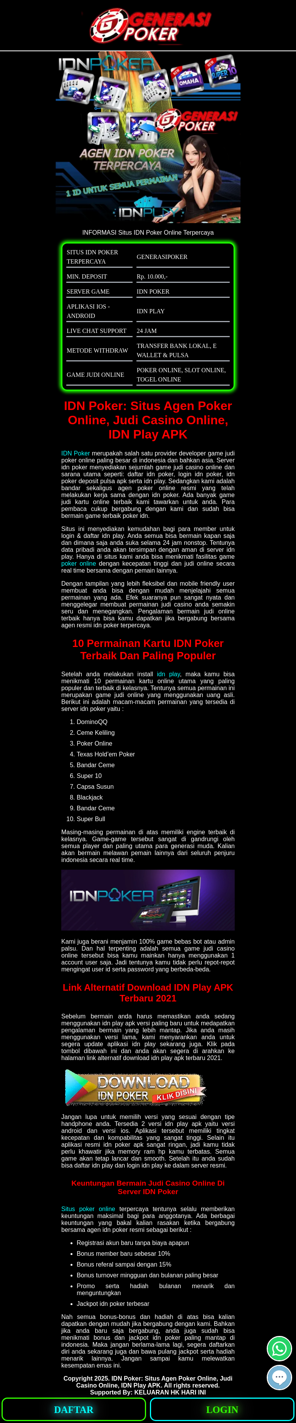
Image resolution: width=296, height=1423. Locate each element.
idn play (168, 674)
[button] (279, 1377)
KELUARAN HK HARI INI (170, 1392)
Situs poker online (88, 1209)
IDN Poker (75, 453)
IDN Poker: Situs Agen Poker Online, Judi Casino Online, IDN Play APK (154, 1382)
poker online (78, 563)
